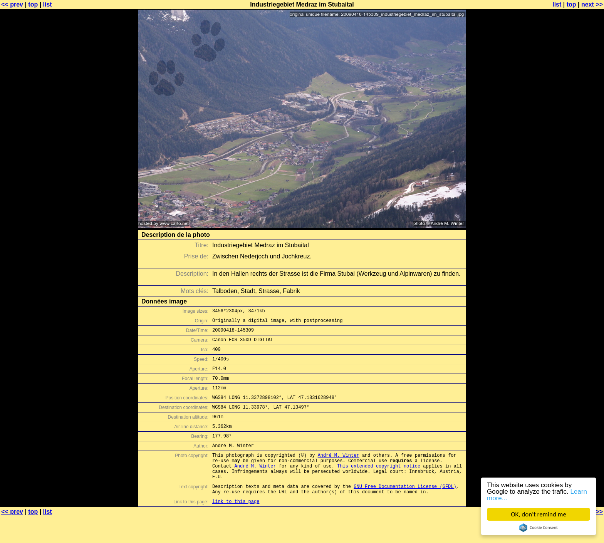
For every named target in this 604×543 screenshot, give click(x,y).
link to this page (235, 528)
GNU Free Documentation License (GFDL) (405, 510)
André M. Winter (338, 473)
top (33, 4)
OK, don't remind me (538, 514)
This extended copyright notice (378, 486)
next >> (592, 4)
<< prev (12, 4)
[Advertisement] (573, 190)
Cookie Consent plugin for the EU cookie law (538, 527)
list (47, 4)
